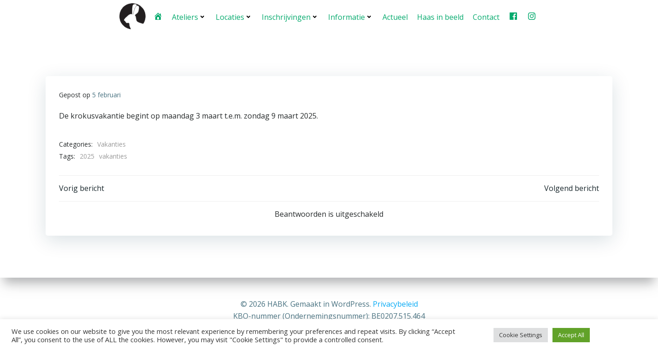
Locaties (233, 16)
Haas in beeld (440, 16)
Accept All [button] (571, 335)
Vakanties (111, 142)
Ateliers (188, 16)
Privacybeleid (395, 304)
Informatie (350, 16)
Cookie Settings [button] (520, 335)
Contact (485, 16)
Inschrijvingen (289, 16)
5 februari (106, 93)
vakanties (113, 154)
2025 (87, 154)
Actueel (394, 16)
